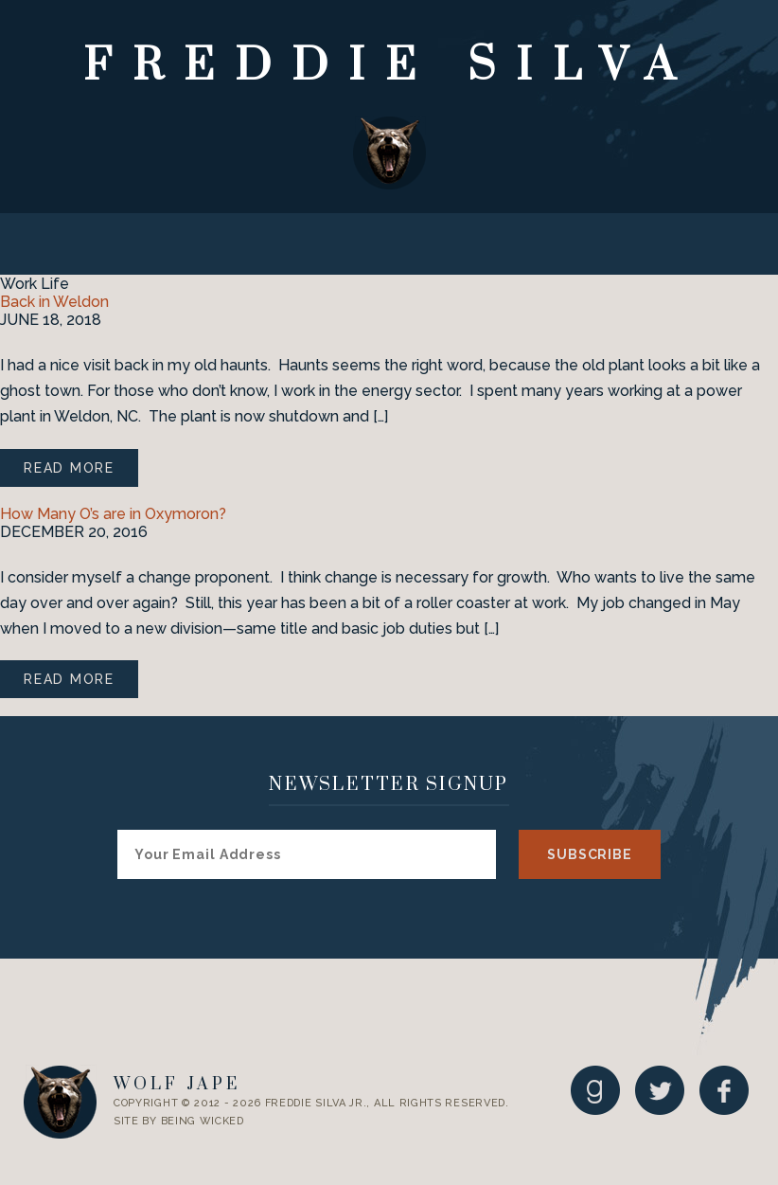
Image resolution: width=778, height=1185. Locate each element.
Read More (69, 468)
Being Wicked (202, 1121)
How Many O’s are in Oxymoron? (113, 514)
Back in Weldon (54, 302)
